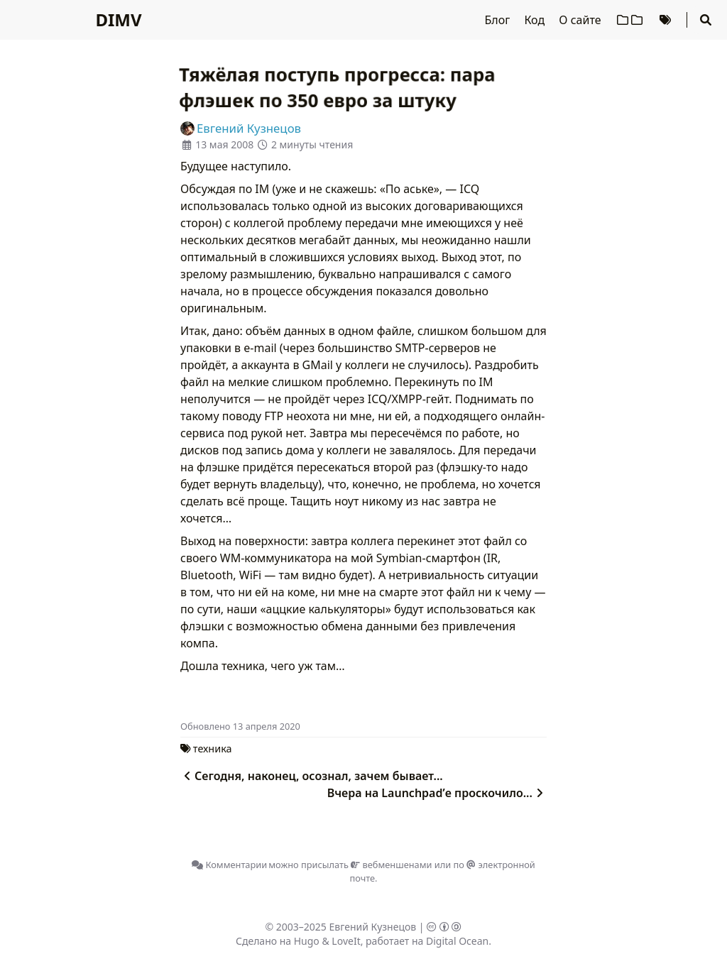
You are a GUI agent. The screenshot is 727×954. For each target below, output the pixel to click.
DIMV (118, 19)
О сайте (581, 20)
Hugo (306, 941)
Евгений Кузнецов (373, 926)
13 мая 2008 (224, 144)
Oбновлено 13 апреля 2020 (240, 726)
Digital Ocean (457, 941)
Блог (499, 20)
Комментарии (229, 864)
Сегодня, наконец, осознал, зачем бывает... (311, 776)
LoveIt (346, 941)
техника (212, 748)
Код (535, 20)
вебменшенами (391, 864)
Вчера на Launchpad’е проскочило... (437, 793)
